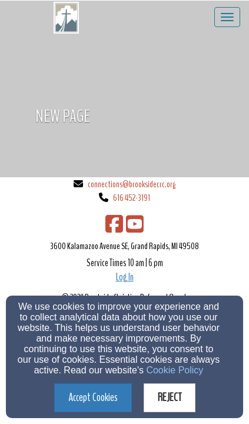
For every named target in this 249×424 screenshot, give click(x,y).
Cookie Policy (174, 370)
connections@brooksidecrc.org (131, 184)
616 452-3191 (131, 197)
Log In (125, 277)
